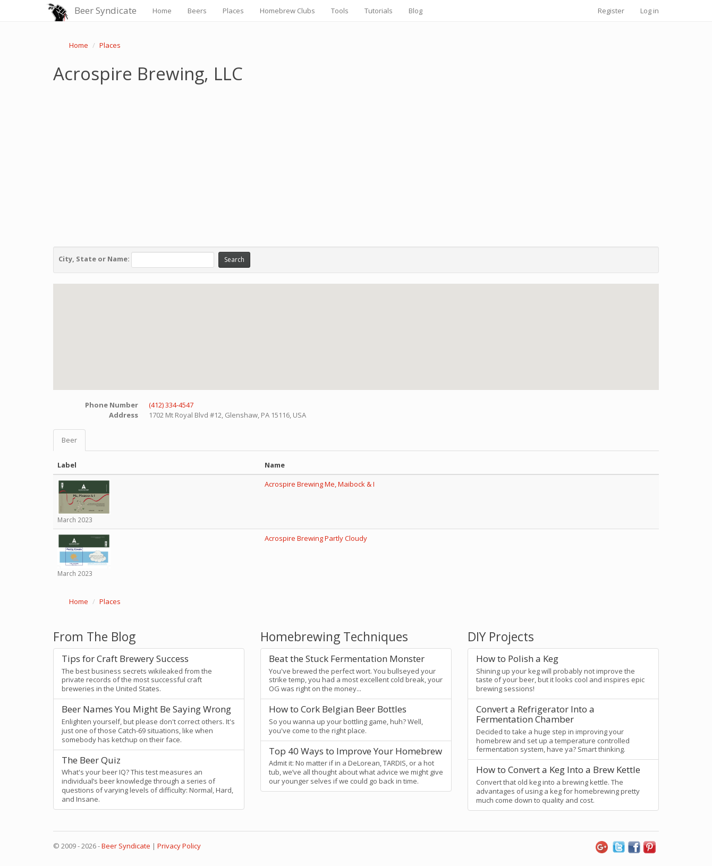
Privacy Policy (179, 846)
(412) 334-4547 (171, 405)
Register (611, 10)
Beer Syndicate (105, 10)
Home (162, 10)
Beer (69, 440)
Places (233, 10)
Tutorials (379, 10)
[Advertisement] (356, 162)
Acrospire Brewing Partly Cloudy (316, 538)
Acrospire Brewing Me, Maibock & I (320, 484)
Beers (197, 10)
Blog (415, 10)
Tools (340, 10)
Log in (649, 10)
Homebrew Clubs (287, 10)
